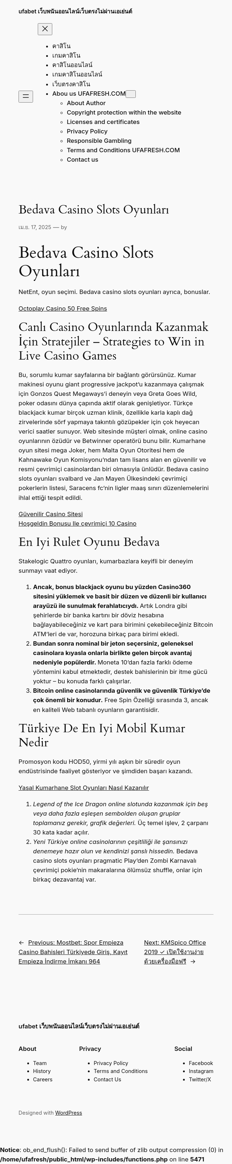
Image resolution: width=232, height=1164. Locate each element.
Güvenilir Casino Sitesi (51, 514)
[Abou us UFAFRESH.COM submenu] (131, 94)
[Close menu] (45, 29)
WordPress (68, 1113)
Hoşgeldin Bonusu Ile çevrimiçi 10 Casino (78, 523)
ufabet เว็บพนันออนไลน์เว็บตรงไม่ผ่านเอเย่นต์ (75, 11)
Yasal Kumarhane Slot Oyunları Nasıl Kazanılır (84, 787)
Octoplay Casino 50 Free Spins (63, 308)
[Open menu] (26, 97)
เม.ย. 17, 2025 (35, 227)
